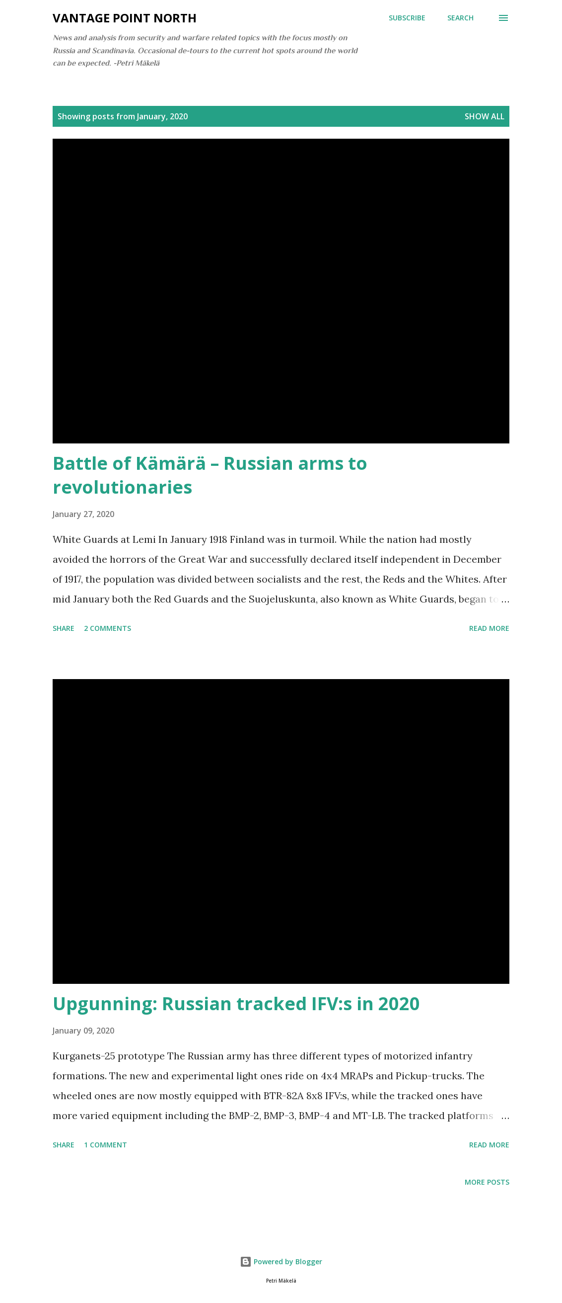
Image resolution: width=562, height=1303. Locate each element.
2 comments (107, 628)
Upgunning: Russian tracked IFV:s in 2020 (236, 1003)
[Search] (460, 18)
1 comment (105, 1144)
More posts (487, 1182)
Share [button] (63, 628)
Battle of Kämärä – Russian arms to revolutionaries (210, 475)
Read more (489, 628)
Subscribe (407, 17)
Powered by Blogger (281, 1261)
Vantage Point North (125, 17)
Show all (484, 116)
